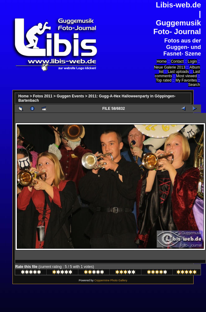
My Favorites (186, 80)
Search (194, 84)
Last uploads (178, 71)
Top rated (164, 80)
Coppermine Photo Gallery (110, 280)
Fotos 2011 (43, 96)
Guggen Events (70, 96)
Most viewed (186, 76)
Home (162, 61)
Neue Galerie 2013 (169, 67)
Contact (177, 61)
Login (192, 61)
